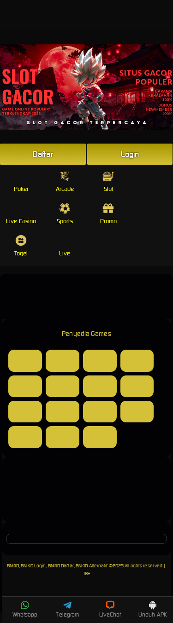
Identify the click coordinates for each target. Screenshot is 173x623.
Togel (21, 246)
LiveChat (110, 609)
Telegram (67, 609)
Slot (108, 181)
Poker (21, 181)
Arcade (65, 181)
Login (130, 154)
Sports (65, 213)
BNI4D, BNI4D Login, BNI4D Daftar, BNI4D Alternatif (57, 566)
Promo (108, 213)
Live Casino (21, 213)
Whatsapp (25, 609)
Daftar (43, 154)
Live (65, 246)
